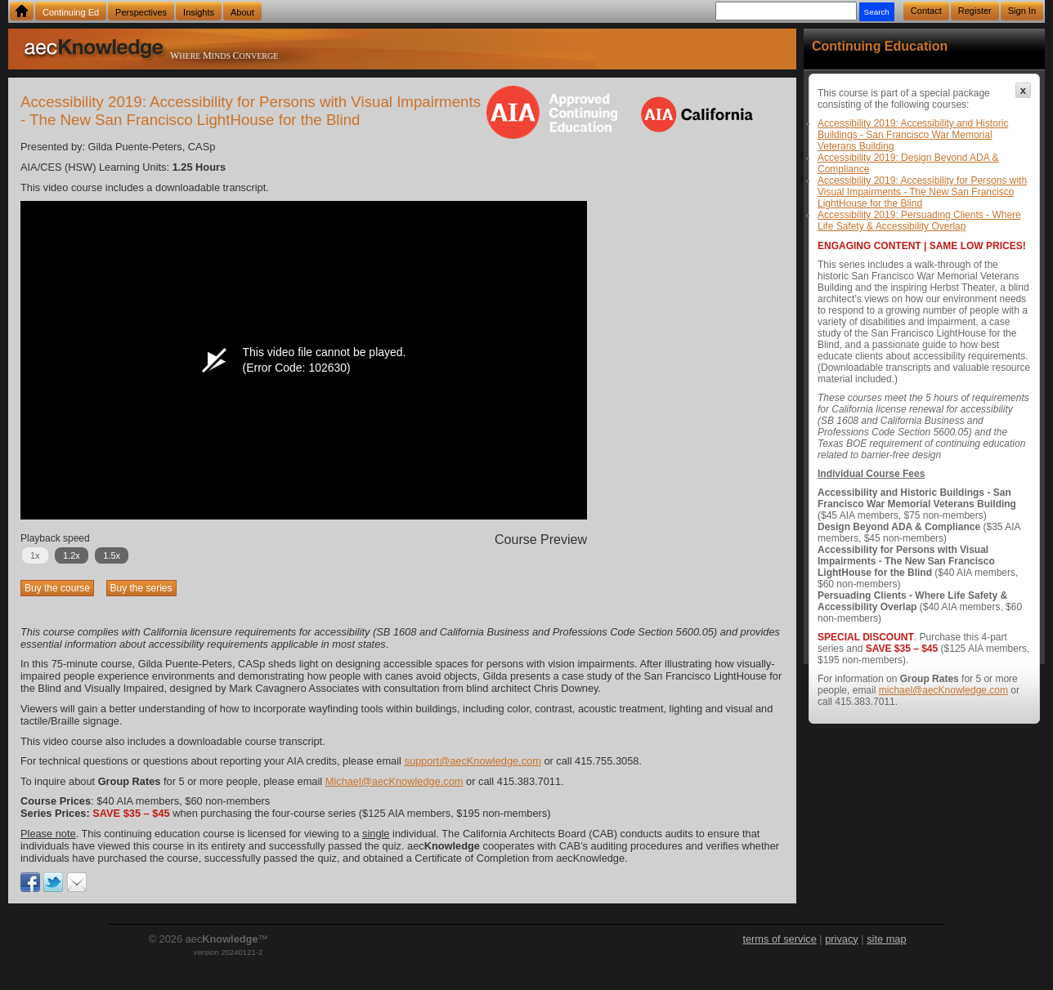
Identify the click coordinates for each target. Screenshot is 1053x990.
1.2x (71, 555)
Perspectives (141, 12)
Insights (198, 12)
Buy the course (57, 588)
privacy (841, 939)
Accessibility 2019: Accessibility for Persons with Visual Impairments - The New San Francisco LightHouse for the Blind (922, 192)
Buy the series (141, 588)
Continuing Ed (71, 12)
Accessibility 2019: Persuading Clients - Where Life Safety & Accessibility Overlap (919, 220)
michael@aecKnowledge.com (943, 690)
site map (886, 939)
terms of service (779, 939)
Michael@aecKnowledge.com (394, 781)
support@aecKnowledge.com (472, 761)
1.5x (111, 555)
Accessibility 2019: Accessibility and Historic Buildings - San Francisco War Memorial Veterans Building (913, 135)
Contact (926, 11)
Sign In (1022, 11)
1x (35, 555)
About (242, 12)
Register (975, 11)
